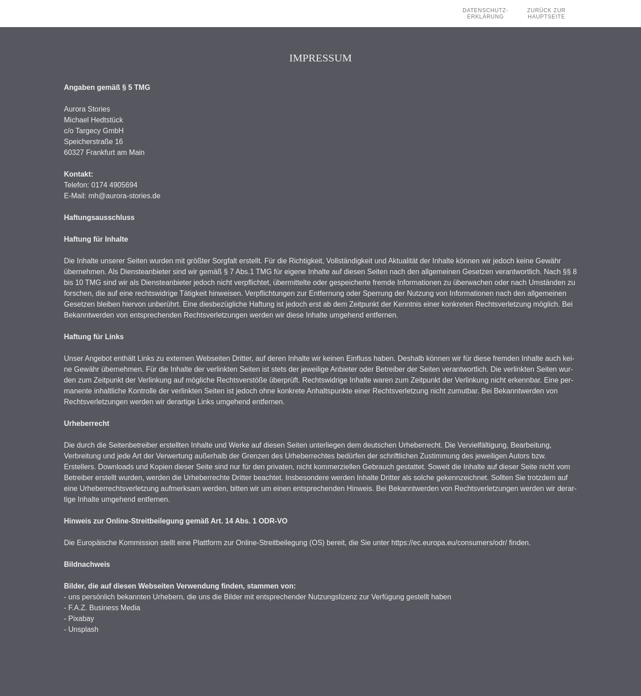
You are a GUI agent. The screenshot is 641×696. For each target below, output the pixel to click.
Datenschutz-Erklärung (485, 13)
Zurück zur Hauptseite (546, 13)
